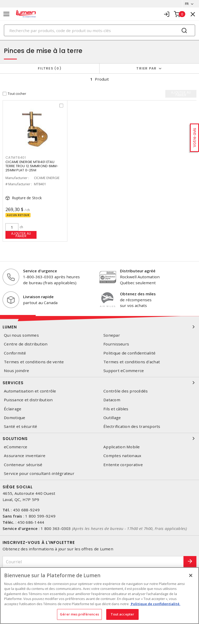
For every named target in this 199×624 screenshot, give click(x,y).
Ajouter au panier (21, 234)
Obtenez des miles (138, 293)
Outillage (112, 417)
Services (99, 383)
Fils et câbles (116, 408)
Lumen (99, 327)
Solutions (99, 438)
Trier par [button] (146, 68)
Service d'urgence (40, 271)
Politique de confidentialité (129, 353)
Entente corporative (123, 464)
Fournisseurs (116, 344)
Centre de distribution (26, 344)
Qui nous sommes (21, 335)
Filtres (49, 68)
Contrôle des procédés (125, 391)
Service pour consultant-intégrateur (39, 473)
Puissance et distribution (28, 399)
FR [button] (187, 3)
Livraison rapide (38, 296)
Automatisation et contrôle (30, 391)
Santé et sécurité (20, 426)
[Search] (99, 30)
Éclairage (12, 408)
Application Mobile (121, 446)
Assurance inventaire (24, 455)
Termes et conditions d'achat (131, 361)
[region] (99, 595)
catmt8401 (15, 157)
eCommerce (15, 446)
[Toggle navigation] (6, 14)
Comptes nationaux (122, 455)
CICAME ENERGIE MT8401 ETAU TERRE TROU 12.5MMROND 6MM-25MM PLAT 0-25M (32, 166)
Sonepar (111, 335)
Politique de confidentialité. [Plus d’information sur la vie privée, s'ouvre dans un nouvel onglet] (155, 604)
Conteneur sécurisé (23, 464)
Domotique (14, 417)
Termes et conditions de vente (34, 361)
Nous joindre (16, 370)
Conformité (15, 353)
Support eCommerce (123, 370)
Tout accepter (122, 614)
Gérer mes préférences (79, 614)
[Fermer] (190, 575)
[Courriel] (93, 562)
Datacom (111, 399)
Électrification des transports (131, 426)
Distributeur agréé (137, 271)
